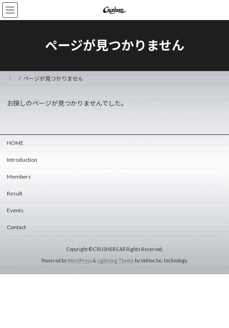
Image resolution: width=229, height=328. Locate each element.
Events (15, 210)
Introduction (22, 159)
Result (14, 193)
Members (19, 176)
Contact (16, 227)
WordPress (79, 260)
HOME (15, 142)
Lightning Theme (115, 260)
